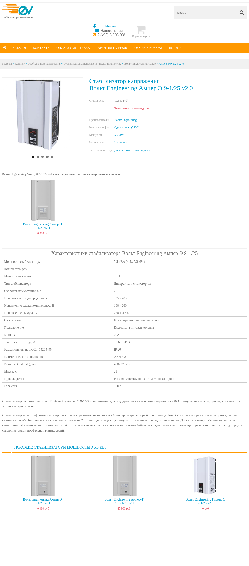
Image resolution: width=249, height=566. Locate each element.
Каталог (19, 47)
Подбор (175, 47)
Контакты (41, 47)
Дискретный (122, 150)
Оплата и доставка (73, 47)
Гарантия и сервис (112, 47)
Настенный (121, 142)
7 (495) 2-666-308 (111, 35)
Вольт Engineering (125, 120)
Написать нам (112, 30)
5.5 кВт (118, 135)
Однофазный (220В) (126, 127)
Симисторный (141, 150)
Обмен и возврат (148, 47)
